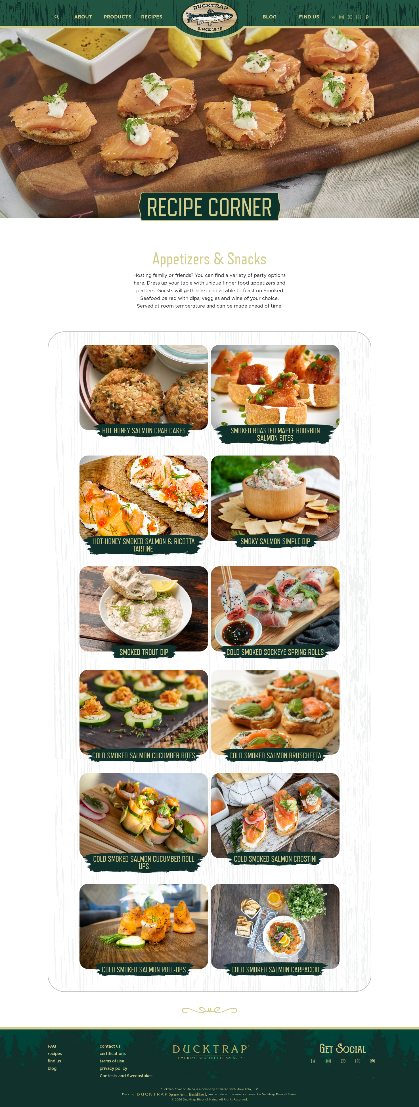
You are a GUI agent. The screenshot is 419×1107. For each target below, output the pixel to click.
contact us (110, 1046)
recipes (151, 16)
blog (269, 16)
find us (309, 16)
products (117, 16)
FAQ (52, 1046)
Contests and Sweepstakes (126, 1076)
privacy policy (113, 1069)
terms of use (112, 1061)
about (83, 16)
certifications (113, 1054)
